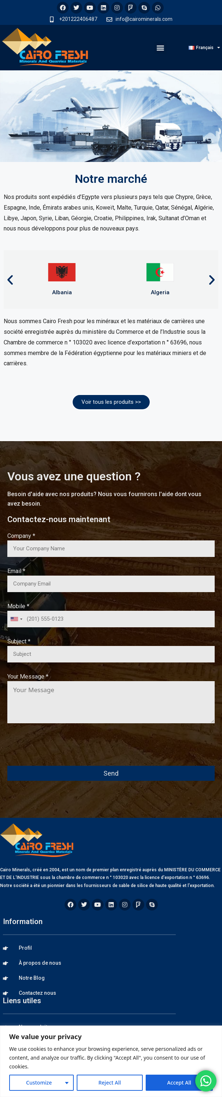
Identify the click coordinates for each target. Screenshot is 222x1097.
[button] (160, 48)
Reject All (109, 1082)
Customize (39, 1082)
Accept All (179, 1082)
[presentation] (63, 749)
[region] (111, 1061)
